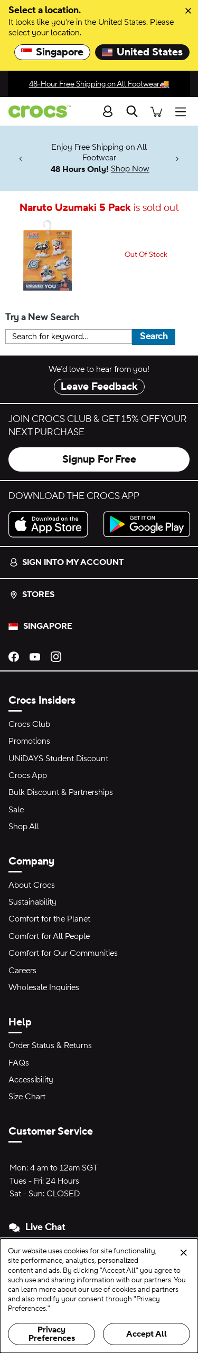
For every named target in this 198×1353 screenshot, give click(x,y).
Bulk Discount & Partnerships (60, 792)
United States (142, 52)
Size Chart (26, 1096)
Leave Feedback (99, 387)
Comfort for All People (49, 936)
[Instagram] (56, 655)
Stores (32, 594)
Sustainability (32, 902)
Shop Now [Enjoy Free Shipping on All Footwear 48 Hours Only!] (130, 169)
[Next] (177, 158)
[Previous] (20, 158)
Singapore (52, 52)
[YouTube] (35, 655)
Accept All (146, 1334)
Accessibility (30, 1079)
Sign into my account (67, 562)
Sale (16, 809)
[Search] (132, 111)
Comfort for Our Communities (63, 953)
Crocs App (27, 775)
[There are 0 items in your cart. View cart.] (156, 111)
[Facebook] (13, 655)
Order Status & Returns (50, 1045)
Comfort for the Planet (49, 919)
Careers (22, 970)
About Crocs (31, 885)
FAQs (18, 1063)
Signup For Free (99, 459)
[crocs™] (35, 111)
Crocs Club (29, 724)
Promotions (29, 741)
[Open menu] (183, 111)
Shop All (23, 826)
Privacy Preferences (52, 1334)
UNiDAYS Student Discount (58, 758)
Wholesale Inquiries (43, 987)
